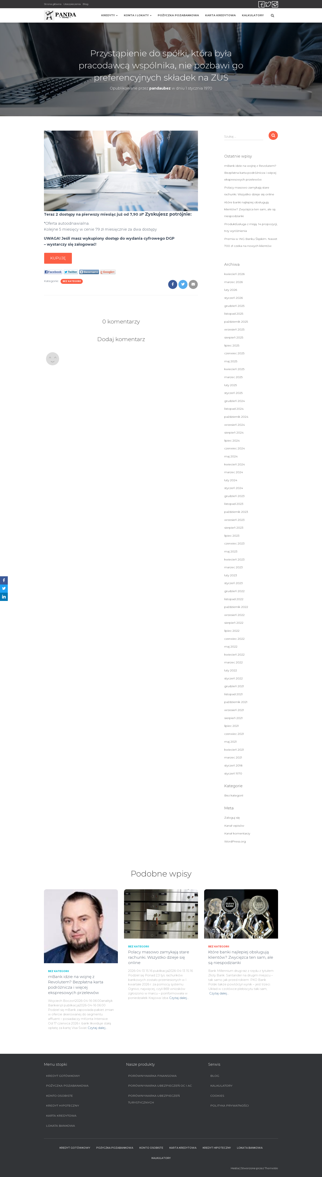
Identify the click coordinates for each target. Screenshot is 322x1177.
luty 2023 (230, 575)
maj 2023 (230, 551)
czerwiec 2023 (234, 543)
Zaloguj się (232, 817)
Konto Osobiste (59, 1096)
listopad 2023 (233, 504)
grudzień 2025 (234, 306)
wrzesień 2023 (234, 520)
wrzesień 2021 (234, 710)
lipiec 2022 (231, 631)
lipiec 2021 (231, 726)
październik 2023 (236, 512)
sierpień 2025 (233, 337)
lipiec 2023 (231, 535)
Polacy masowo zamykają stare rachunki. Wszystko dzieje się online (158, 957)
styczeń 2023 (233, 583)
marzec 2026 (233, 282)
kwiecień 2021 (234, 749)
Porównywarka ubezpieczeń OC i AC (160, 1085)
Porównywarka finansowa (152, 1076)
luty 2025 (230, 385)
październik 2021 (235, 702)
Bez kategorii (72, 281)
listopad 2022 (233, 599)
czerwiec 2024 (234, 448)
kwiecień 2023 (234, 559)
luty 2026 (230, 290)
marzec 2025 (233, 377)
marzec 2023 (233, 567)
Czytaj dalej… (97, 1028)
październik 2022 (236, 607)
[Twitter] (4, 588)
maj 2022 (230, 646)
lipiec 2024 (232, 440)
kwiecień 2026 (234, 274)
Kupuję (58, 258)
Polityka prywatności (229, 1105)
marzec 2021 (233, 757)
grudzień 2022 (234, 591)
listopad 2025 (233, 313)
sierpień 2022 (233, 623)
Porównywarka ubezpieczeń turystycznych (154, 1099)
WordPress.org (235, 841)
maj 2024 (231, 456)
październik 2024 (236, 417)
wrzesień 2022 (234, 615)
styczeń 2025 (233, 393)
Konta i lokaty (138, 15)
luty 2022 (230, 670)
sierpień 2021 (233, 718)
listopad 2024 (234, 409)
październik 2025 (236, 321)
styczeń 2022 (233, 678)
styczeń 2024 (233, 488)
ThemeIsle (271, 1168)
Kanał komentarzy (237, 833)
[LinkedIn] (4, 597)
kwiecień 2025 (234, 369)
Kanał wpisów (234, 825)
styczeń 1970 (233, 773)
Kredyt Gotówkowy (63, 1076)
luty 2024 (230, 480)
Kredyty (109, 15)
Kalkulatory (253, 15)
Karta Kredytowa (220, 15)
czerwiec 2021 (234, 734)
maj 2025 (230, 361)
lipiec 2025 (231, 345)
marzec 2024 (233, 472)
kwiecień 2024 (234, 464)
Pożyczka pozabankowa (178, 15)
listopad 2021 (233, 694)
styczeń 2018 (233, 765)
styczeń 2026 (233, 298)
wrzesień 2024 (234, 425)
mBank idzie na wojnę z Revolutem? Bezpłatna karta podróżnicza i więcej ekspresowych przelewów (250, 172)
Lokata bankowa (60, 1126)
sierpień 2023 (233, 527)
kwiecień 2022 (234, 654)
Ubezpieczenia (72, 4)
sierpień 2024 (234, 432)
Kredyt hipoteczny (62, 1105)
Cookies (217, 1096)
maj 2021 (230, 741)
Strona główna (52, 4)
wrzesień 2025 (234, 329)
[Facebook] (4, 580)
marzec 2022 (233, 662)
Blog (85, 4)
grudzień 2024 (234, 401)
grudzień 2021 (234, 686)
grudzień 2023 (234, 496)
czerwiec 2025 (234, 353)
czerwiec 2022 (234, 639)
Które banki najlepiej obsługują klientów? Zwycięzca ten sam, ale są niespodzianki (249, 209)
